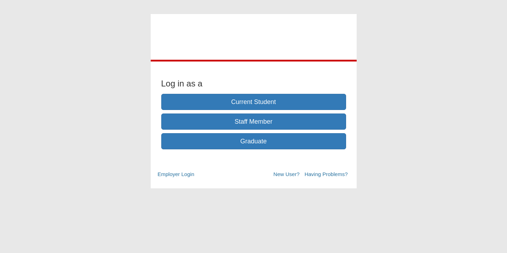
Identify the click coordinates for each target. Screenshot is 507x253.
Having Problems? (326, 174)
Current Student (253, 101)
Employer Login (176, 174)
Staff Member (253, 121)
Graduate (253, 141)
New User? (287, 174)
